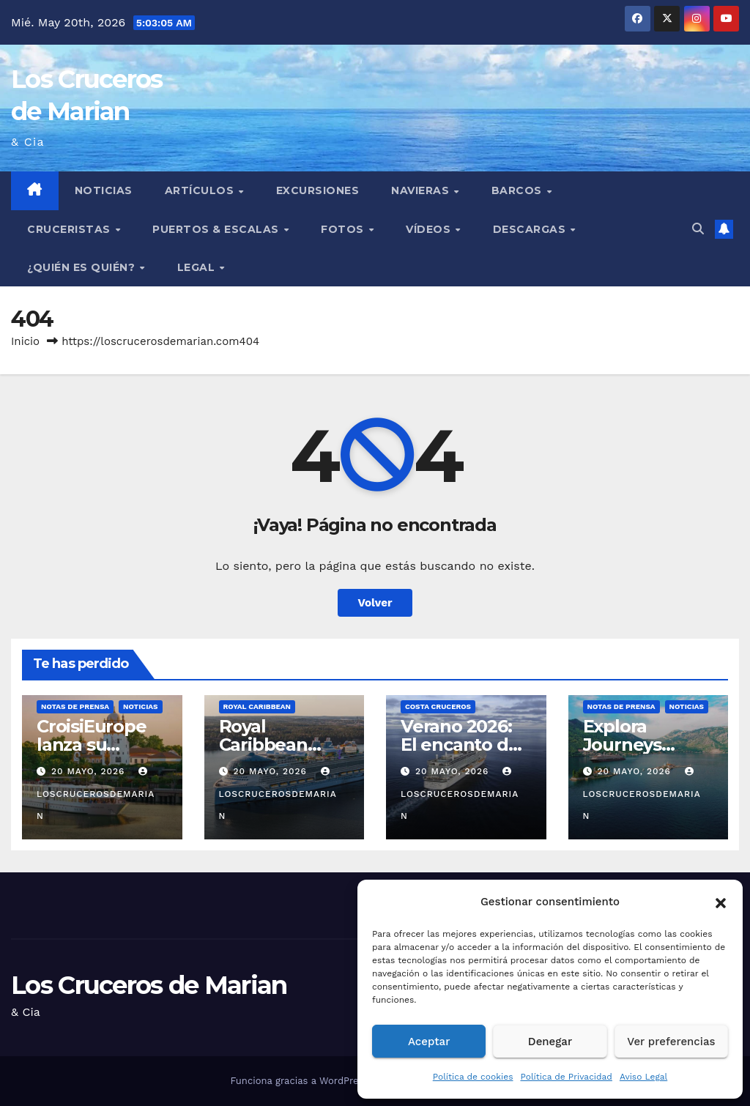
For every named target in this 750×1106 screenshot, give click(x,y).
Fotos (344, 229)
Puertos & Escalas (217, 229)
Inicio (25, 341)
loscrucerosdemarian (96, 794)
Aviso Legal (643, 1077)
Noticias (104, 190)
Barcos (518, 190)
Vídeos (430, 229)
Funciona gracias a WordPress (300, 1080)
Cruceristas (70, 229)
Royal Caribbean (257, 706)
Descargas (531, 229)
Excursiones (318, 190)
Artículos (201, 190)
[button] (720, 901)
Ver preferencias (671, 1041)
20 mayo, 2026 (89, 771)
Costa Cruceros (438, 706)
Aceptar (429, 1041)
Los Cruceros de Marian (149, 985)
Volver (375, 602)
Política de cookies (473, 1077)
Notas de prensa (75, 706)
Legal (197, 267)
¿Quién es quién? (82, 267)
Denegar (550, 1041)
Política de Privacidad (566, 1077)
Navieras (422, 190)
